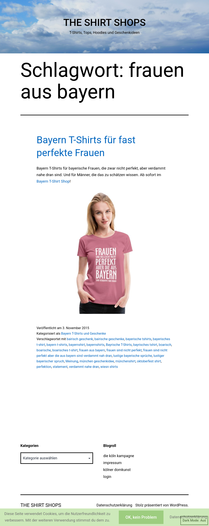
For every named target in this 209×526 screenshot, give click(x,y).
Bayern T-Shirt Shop (53, 181)
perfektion (44, 367)
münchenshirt (125, 361)
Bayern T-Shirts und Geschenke (83, 333)
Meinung (72, 361)
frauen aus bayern (92, 350)
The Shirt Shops (104, 22)
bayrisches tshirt (145, 345)
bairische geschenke (109, 339)
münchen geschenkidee (97, 361)
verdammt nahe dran (84, 367)
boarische (44, 350)
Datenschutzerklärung (114, 505)
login (107, 476)
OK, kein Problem (141, 517)
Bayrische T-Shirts (119, 345)
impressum (112, 463)
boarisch (165, 345)
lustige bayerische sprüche (132, 356)
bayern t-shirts (57, 345)
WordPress (179, 505)
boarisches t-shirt (65, 350)
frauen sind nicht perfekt (124, 350)
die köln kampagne (118, 456)
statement (60, 367)
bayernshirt (77, 345)
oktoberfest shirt (149, 361)
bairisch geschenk (80, 339)
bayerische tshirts (138, 339)
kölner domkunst (117, 470)
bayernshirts (95, 345)
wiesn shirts (109, 367)
